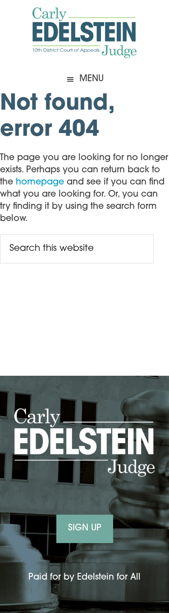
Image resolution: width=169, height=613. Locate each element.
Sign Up (84, 528)
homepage (40, 182)
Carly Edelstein (85, 34)
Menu (91, 79)
